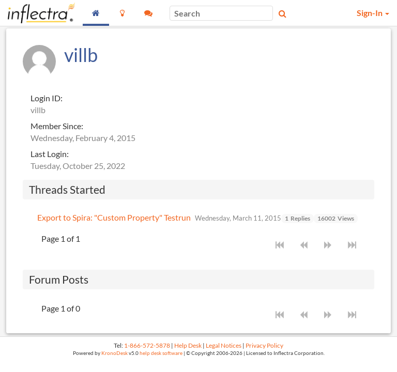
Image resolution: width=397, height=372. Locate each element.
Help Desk (188, 345)
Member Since (55, 126)
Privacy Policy (264, 345)
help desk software (161, 353)
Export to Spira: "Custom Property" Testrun (114, 217)
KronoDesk (114, 353)
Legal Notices (223, 345)
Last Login (48, 154)
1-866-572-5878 (147, 345)
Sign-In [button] (373, 13)
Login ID (45, 98)
